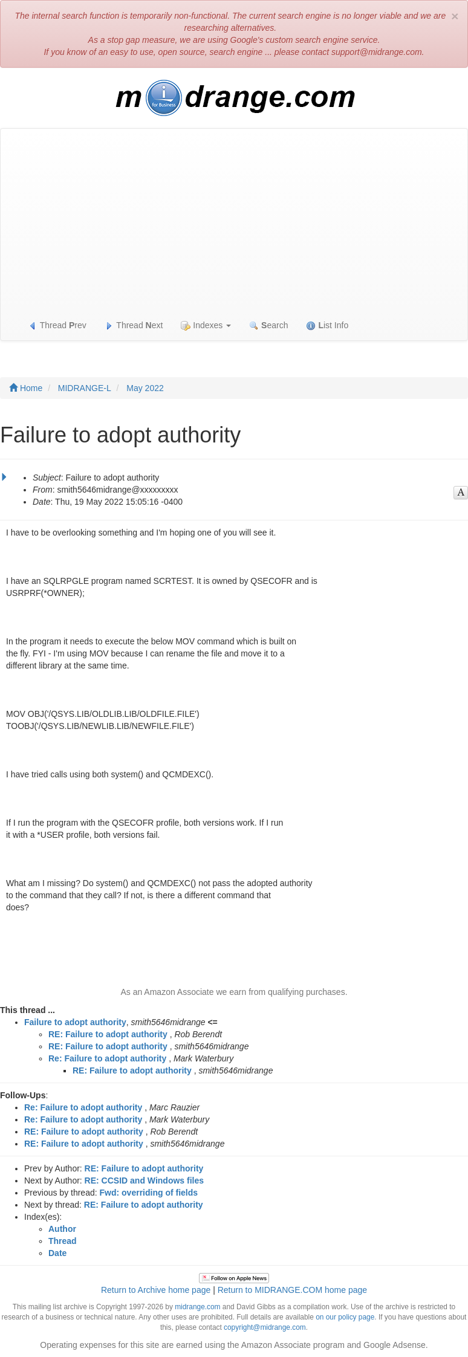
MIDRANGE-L (84, 388)
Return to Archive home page (155, 1290)
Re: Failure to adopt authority (107, 1058)
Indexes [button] (206, 325)
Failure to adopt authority (75, 1022)
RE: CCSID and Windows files (144, 1180)
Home (25, 388)
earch (268, 325)
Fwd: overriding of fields (149, 1192)
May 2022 (144, 388)
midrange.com (197, 1307)
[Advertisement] (234, 219)
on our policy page (345, 1317)
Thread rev (57, 325)
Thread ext (134, 325)
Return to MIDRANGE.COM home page (292, 1290)
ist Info (327, 325)
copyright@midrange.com (265, 1327)
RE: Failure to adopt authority (107, 1034)
